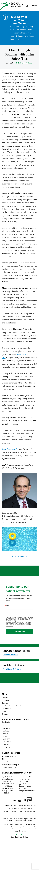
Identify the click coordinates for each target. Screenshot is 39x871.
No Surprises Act (30, 811)
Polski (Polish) (6, 781)
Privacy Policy (17, 811)
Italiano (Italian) (24, 781)
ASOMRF (7, 811)
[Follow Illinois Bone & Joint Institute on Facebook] (10, 800)
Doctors (4, 698)
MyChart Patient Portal (10, 767)
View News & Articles (12, 669)
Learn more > (16, 39)
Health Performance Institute (12, 706)
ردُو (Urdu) (22, 784)
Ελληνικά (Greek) (7, 779)
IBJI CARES (6, 739)
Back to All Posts (19, 557)
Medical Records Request (10, 764)
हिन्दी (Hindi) (5, 793)
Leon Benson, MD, (10, 449)
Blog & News (6, 728)
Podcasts (5, 734)
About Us (5, 725)
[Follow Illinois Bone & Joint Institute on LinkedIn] (15, 800)
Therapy (5, 714)
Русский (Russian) (8, 788)
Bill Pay (4, 759)
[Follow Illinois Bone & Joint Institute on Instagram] (24, 800)
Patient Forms (7, 762)
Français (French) (24, 779)
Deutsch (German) (25, 786)
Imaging (5, 711)
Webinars (5, 745)
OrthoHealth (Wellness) (24, 63)
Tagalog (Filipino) (7, 791)
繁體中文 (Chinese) (8, 784)
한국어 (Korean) (24, 788)
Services (5, 703)
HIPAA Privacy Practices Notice (24, 805)
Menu (34, 5)
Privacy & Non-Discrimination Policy (19, 808)
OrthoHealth (6, 708)
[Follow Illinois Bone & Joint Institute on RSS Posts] (29, 800)
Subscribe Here (19, 632)
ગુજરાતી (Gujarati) (7, 786)
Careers (4, 736)
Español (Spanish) (25, 777)
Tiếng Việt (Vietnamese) (27, 791)
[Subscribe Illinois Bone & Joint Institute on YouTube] (19, 800)
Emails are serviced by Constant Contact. (19, 624)
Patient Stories (7, 742)
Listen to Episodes (10, 655)
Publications (6, 731)
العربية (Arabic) (7, 777)
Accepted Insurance (8, 756)
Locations (5, 700)
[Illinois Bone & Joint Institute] (12, 6)
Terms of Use (7, 805)
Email (8, 606)
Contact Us (6, 747)
